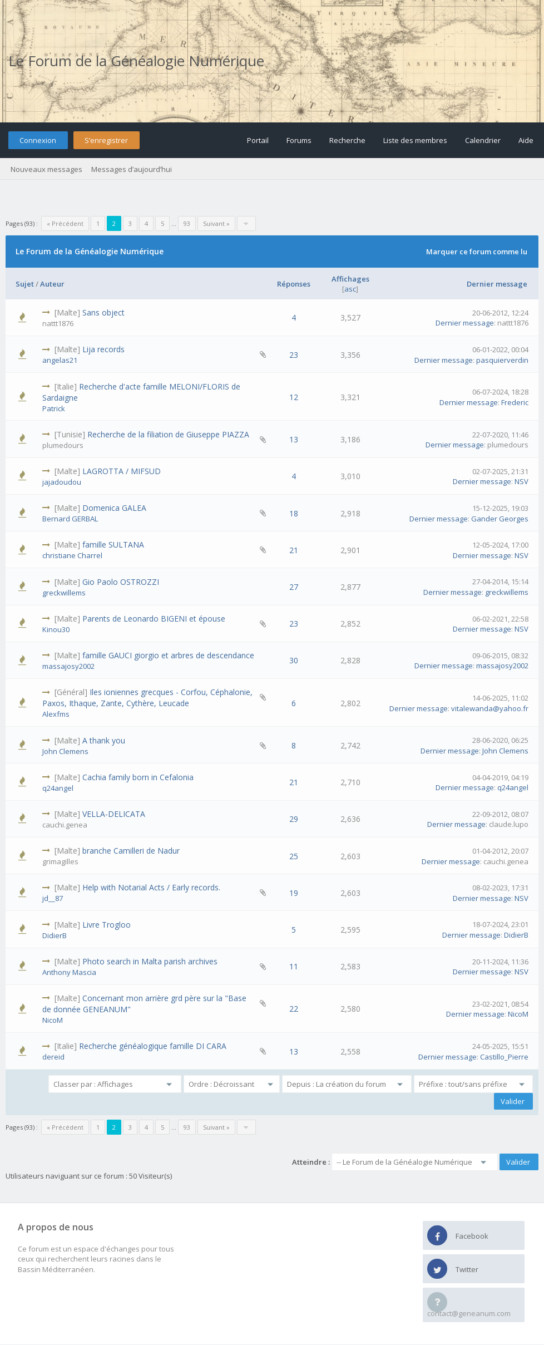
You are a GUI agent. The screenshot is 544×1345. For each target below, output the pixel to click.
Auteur (52, 284)
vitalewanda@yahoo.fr (489, 708)
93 (187, 223)
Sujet (25, 284)
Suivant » (216, 223)
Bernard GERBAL (70, 519)
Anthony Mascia (69, 972)
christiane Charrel (72, 555)
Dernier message (497, 284)
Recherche (347, 140)
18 (293, 513)
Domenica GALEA (114, 507)
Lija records (103, 349)
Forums (298, 140)
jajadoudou (61, 482)
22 (293, 1008)
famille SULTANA (113, 544)
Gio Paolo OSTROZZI (120, 582)
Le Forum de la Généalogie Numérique (136, 61)
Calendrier (483, 140)
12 (293, 397)
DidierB (54, 935)
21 (293, 550)
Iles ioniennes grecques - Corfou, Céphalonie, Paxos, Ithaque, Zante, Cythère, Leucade (147, 697)
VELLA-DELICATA (113, 814)
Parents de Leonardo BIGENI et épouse (153, 618)
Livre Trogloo (106, 924)
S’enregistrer (106, 140)
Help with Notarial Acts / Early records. (151, 887)
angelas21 (59, 360)
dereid (53, 1057)
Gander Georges (499, 519)
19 (293, 893)
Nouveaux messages (46, 169)
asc (350, 289)
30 (293, 660)
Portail (258, 140)
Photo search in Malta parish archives (149, 961)
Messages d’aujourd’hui (131, 169)
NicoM (52, 1020)
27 (293, 587)
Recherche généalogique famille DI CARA (152, 1046)
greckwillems (64, 593)
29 (293, 819)
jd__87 (52, 898)
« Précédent (65, 223)
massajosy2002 (68, 666)
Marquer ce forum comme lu (476, 252)
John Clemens (65, 751)
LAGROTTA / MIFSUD (121, 471)
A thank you (103, 740)
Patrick (53, 408)
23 (293, 354)
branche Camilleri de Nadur (131, 850)
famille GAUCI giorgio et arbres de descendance (168, 655)
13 (293, 439)
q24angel (57, 788)
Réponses (293, 284)
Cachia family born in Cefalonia (138, 777)
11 (293, 966)
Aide (525, 140)
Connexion (37, 140)
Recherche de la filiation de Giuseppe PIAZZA (168, 434)
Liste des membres (415, 140)
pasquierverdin (502, 360)
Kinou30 (56, 629)
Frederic (514, 402)
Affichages (350, 279)
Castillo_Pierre (504, 1057)
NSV (521, 481)
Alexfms (56, 714)
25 (293, 856)
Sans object (103, 312)
